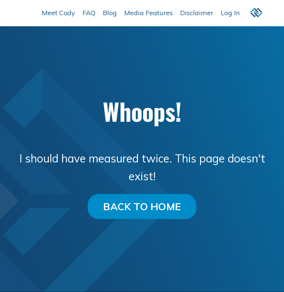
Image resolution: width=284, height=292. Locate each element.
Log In (230, 13)
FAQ (88, 13)
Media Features (148, 13)
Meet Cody (58, 13)
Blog (110, 13)
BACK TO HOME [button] (142, 206)
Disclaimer (196, 13)
